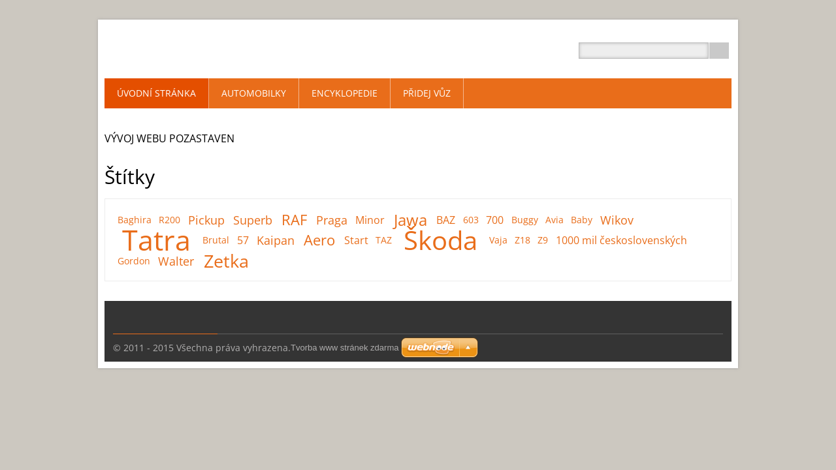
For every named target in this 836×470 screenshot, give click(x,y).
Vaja (498, 240)
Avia (554, 219)
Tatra (156, 240)
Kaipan (276, 240)
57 (243, 240)
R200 (169, 219)
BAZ (445, 220)
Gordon (134, 261)
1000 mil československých (621, 240)
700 (495, 220)
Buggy (524, 219)
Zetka (226, 261)
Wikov (617, 220)
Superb (252, 220)
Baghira (135, 219)
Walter (176, 261)
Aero (319, 240)
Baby (581, 219)
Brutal (215, 240)
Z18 (522, 240)
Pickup (206, 220)
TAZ (384, 240)
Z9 (543, 240)
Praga (331, 220)
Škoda (440, 240)
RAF (294, 220)
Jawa (410, 220)
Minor (370, 220)
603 (471, 219)
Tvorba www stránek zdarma (344, 347)
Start (356, 240)
